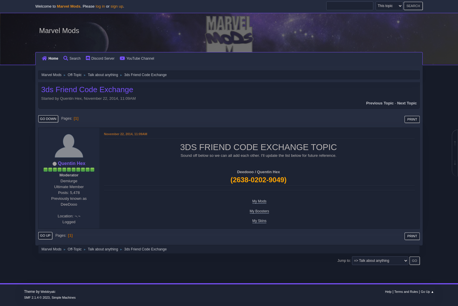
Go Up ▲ (427, 291)
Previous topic (380, 103)
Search (72, 58)
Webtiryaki (48, 291)
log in (100, 6)
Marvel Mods (59, 31)
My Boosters (259, 211)
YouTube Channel (137, 58)
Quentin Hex (71, 163)
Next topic (407, 103)
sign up (117, 6)
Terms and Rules (406, 291)
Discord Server (100, 58)
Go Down (48, 119)
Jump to (343, 261)
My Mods (259, 201)
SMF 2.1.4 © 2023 (37, 297)
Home (50, 58)
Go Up (45, 235)
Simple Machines (64, 297)
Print (412, 119)
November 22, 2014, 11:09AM (125, 134)
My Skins (259, 221)
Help (388, 291)
